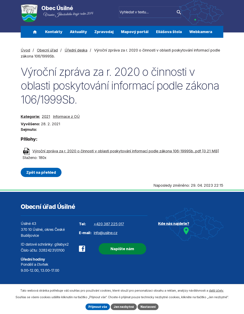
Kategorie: (30, 116)
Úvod (34, 32)
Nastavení (148, 306)
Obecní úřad (47, 50)
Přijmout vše (97, 306)
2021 (46, 116)
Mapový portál (134, 32)
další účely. (216, 290)
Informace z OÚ (66, 116)
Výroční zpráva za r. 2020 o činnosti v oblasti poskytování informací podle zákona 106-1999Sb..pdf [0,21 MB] (125, 151)
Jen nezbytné (124, 306)
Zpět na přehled (41, 172)
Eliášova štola (169, 32)
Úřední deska (76, 50)
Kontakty (53, 32)
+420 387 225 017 (109, 224)
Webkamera (200, 32)
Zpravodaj (104, 32)
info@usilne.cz (105, 233)
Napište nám (122, 249)
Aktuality (78, 32)
